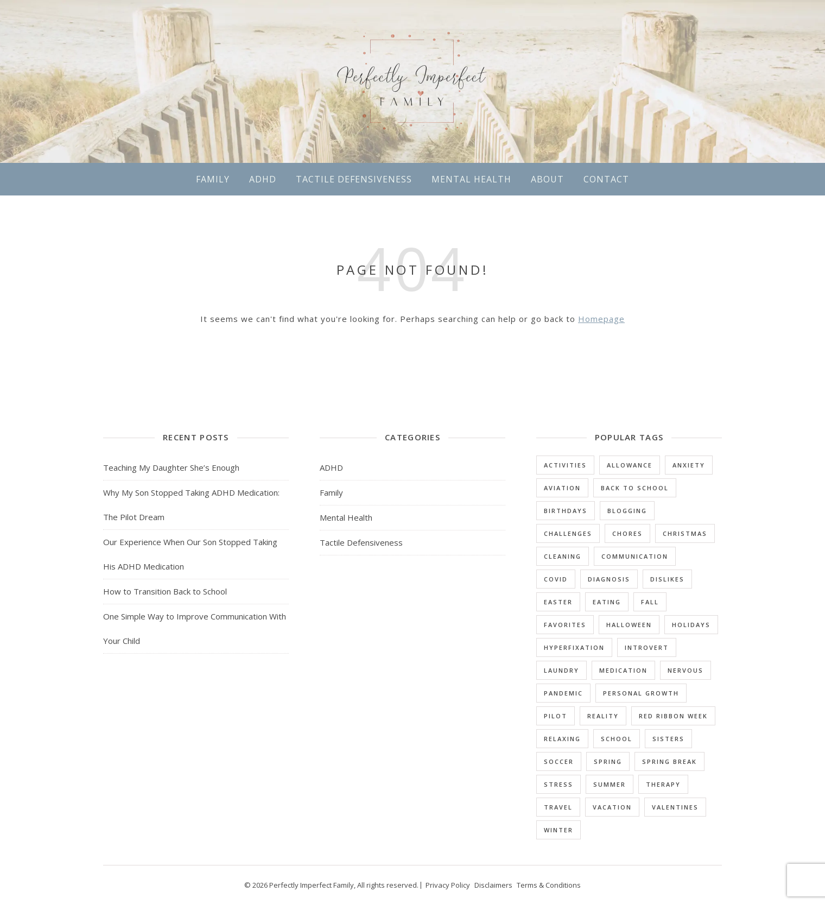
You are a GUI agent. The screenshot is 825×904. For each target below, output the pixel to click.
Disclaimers (493, 885)
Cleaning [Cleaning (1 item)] (562, 556)
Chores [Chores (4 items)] (627, 533)
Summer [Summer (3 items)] (609, 784)
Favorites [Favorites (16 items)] (565, 625)
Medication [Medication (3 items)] (623, 670)
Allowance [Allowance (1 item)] (629, 465)
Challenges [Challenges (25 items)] (568, 533)
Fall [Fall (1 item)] (650, 602)
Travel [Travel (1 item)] (558, 807)
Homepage (601, 318)
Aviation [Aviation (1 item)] (562, 488)
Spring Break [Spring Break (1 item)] (669, 761)
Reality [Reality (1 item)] (603, 716)
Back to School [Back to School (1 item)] (635, 488)
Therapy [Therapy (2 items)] (663, 784)
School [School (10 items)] (616, 739)
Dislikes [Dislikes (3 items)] (667, 579)
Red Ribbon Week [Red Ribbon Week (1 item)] (673, 716)
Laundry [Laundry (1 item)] (561, 670)
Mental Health (471, 179)
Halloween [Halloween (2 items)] (629, 625)
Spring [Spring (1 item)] (608, 761)
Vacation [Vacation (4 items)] (612, 807)
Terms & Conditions (549, 885)
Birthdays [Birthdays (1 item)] (565, 511)
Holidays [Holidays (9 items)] (691, 625)
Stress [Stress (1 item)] (558, 784)
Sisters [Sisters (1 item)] (668, 739)
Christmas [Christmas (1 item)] (685, 533)
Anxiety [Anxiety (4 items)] (688, 465)
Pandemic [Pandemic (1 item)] (563, 693)
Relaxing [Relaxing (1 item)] (562, 739)
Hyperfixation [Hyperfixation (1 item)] (574, 647)
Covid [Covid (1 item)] (556, 579)
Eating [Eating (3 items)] (607, 602)
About (547, 179)
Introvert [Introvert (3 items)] (647, 647)
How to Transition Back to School (165, 591)
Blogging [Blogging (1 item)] (627, 511)
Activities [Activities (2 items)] (565, 465)
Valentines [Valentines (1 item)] (675, 807)
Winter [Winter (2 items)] (558, 830)
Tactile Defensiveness (354, 179)
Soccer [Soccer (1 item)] (559, 761)
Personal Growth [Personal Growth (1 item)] (641, 693)
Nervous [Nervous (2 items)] (685, 670)
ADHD (262, 179)
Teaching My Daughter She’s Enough (171, 467)
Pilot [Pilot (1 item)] (555, 716)
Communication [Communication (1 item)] (634, 556)
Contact (606, 179)
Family (213, 179)
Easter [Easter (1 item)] (558, 602)
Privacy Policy (448, 885)
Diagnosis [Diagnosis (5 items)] (609, 579)
